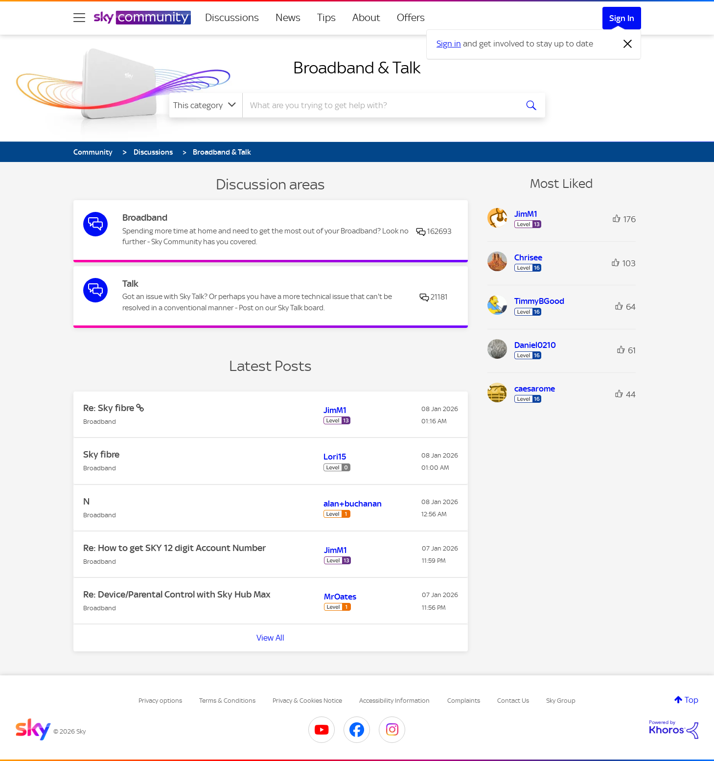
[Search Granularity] (205, 105)
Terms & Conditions (227, 700)
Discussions (232, 17)
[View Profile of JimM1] (334, 410)
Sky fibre (101, 454)
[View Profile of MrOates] (340, 596)
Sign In (621, 18)
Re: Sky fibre (109, 408)
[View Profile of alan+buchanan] (352, 503)
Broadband (144, 217)
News (288, 17)
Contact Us (513, 700)
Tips (326, 17)
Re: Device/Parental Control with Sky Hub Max (177, 594)
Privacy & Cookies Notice (307, 700)
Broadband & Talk (357, 67)
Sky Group (561, 700)
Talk (130, 283)
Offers (411, 17)
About (366, 17)
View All (270, 638)
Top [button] (691, 700)
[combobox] (379, 105)
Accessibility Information (394, 700)
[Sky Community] (142, 17)
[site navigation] (79, 17)
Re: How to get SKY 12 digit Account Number (174, 547)
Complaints (463, 700)
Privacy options (160, 700)
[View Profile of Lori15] (334, 456)
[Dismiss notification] (628, 44)
